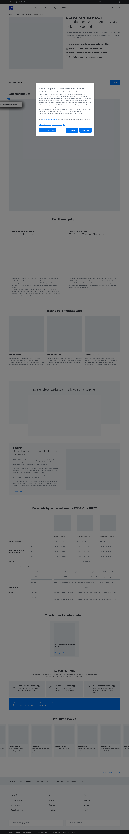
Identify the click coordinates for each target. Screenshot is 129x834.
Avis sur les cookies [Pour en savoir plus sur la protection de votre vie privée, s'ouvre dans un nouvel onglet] (45, 125)
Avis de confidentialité (50, 119)
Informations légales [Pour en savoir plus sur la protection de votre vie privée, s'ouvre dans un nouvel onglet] (58, 125)
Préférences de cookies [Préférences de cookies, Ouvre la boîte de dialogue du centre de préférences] (47, 130)
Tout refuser (72, 130)
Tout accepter (85, 130)
